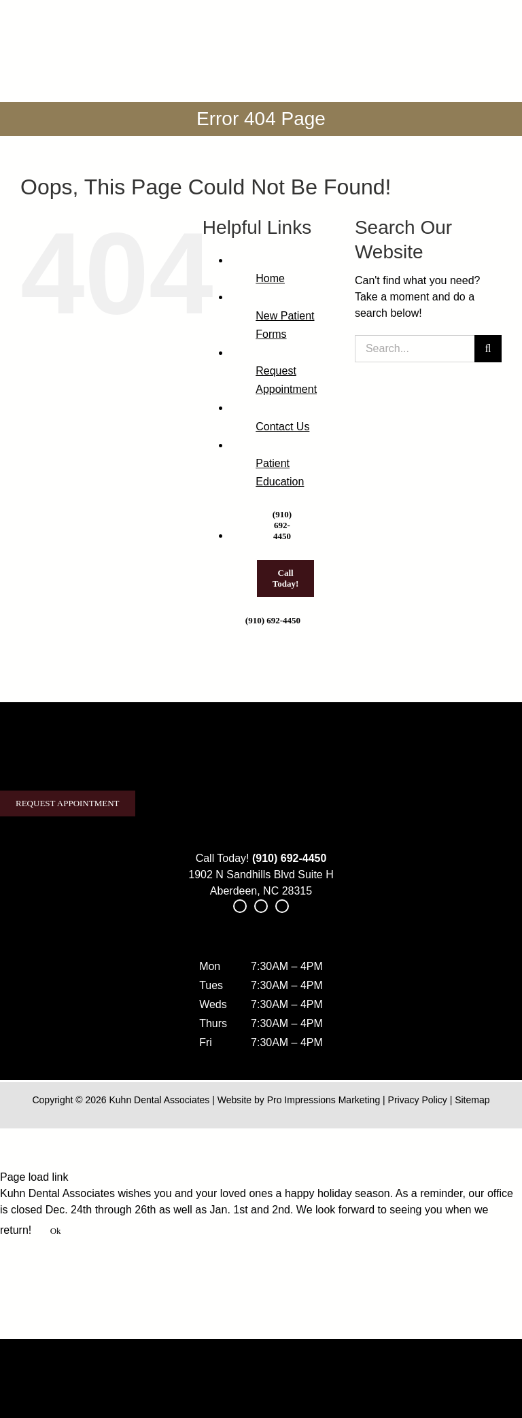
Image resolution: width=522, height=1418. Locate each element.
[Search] (488, 348)
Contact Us (282, 426)
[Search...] (414, 348)
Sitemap (472, 1099)
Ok (55, 1231)
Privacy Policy (417, 1099)
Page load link (34, 1177)
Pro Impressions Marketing (324, 1099)
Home (270, 278)
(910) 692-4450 (289, 858)
